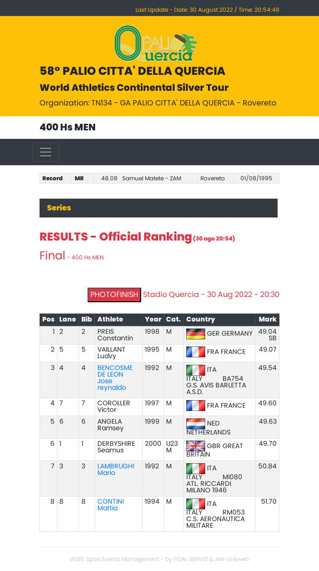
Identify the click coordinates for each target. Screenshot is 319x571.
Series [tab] (59, 208)
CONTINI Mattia (110, 505)
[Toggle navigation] (45, 152)
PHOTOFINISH (114, 294)
